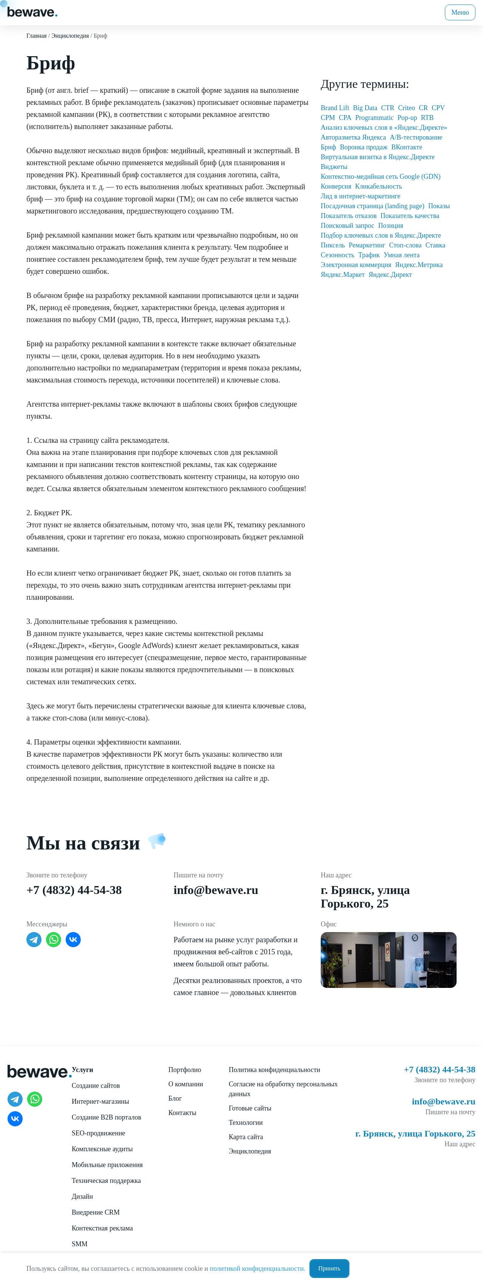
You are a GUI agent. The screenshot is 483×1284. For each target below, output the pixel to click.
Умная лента (402, 255)
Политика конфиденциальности (274, 1070)
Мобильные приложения (107, 1165)
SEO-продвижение (98, 1133)
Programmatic (374, 117)
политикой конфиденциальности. (258, 1268)
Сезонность (337, 255)
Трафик (369, 255)
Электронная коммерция (356, 265)
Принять (329, 1268)
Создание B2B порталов (106, 1117)
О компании (185, 1084)
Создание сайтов (96, 1085)
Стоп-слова (405, 245)
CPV (438, 108)
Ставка (435, 245)
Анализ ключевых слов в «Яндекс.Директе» (384, 127)
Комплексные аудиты (102, 1149)
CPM (328, 117)
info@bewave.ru (216, 890)
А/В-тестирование (416, 137)
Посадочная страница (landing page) (373, 206)
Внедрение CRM (96, 1212)
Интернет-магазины (100, 1101)
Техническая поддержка (106, 1180)
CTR (387, 108)
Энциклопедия (250, 1151)
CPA (345, 117)
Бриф (328, 147)
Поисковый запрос (347, 225)
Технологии (246, 1122)
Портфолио (184, 1070)
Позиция (390, 225)
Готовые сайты (250, 1108)
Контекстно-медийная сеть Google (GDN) (381, 176)
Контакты (182, 1113)
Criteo (406, 108)
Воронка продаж (364, 147)
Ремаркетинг (367, 245)
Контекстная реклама (102, 1228)
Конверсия (336, 186)
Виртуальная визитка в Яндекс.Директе (378, 157)
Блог (175, 1098)
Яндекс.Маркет (343, 274)
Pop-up (407, 117)
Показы (439, 206)
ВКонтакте (406, 147)
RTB (427, 117)
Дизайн (82, 1196)
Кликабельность (378, 186)
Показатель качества (409, 216)
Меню (460, 12)
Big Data (365, 108)
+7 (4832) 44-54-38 (74, 890)
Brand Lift (335, 108)
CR (423, 108)
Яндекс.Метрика (419, 265)
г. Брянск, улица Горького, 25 (365, 896)
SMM (80, 1244)
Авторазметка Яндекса (353, 137)
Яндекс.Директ (390, 274)
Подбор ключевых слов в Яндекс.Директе (381, 235)
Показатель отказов (349, 216)
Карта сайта (246, 1137)
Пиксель (333, 245)
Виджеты (334, 166)
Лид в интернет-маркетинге (360, 196)
